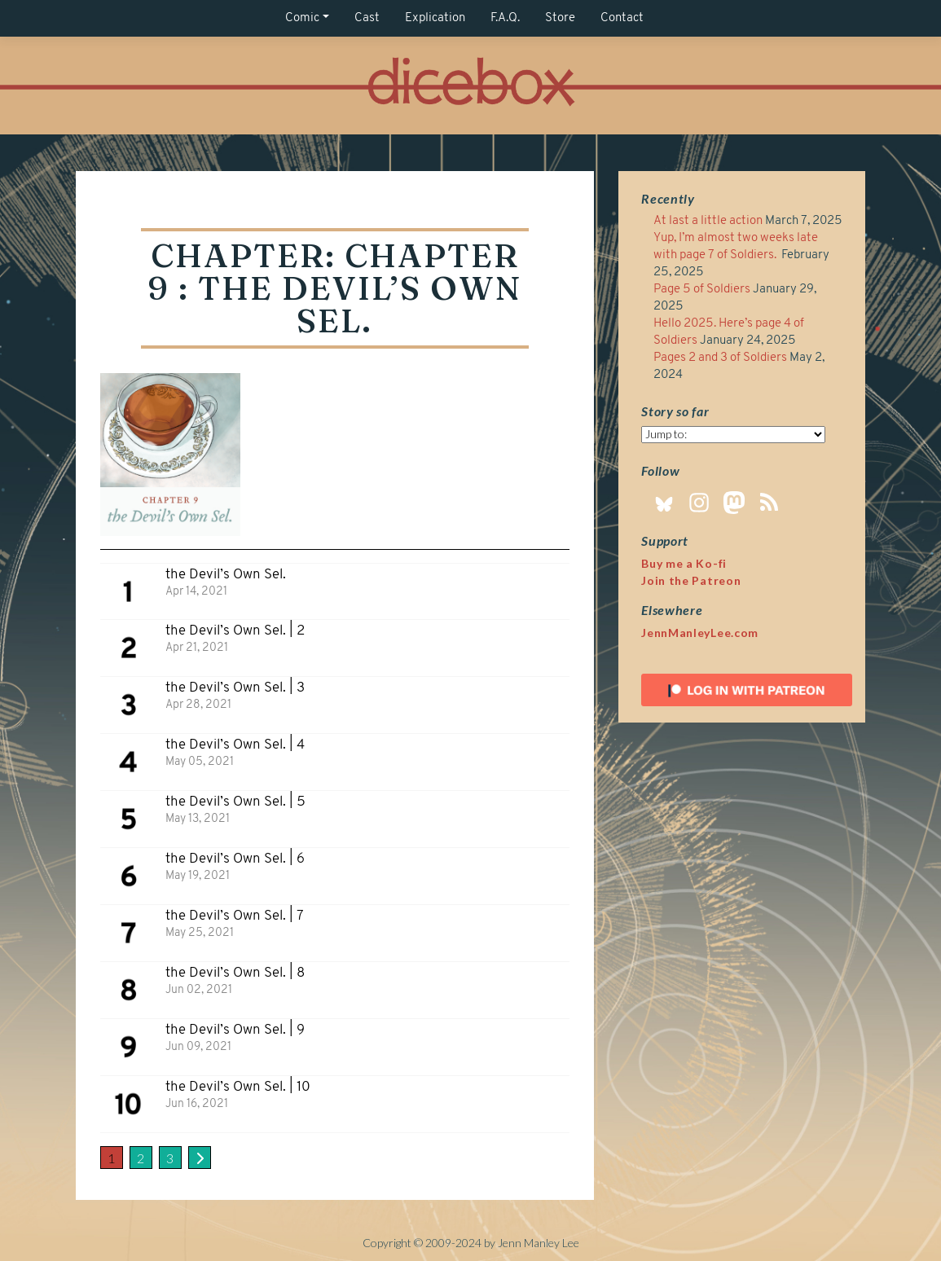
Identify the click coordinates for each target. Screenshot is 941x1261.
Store (560, 18)
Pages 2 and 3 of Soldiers (720, 358)
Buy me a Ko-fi (684, 563)
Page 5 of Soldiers (701, 289)
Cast (367, 18)
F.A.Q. (505, 18)
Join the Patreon (691, 580)
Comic (302, 18)
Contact (622, 18)
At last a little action (708, 221)
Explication (435, 18)
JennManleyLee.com (700, 632)
